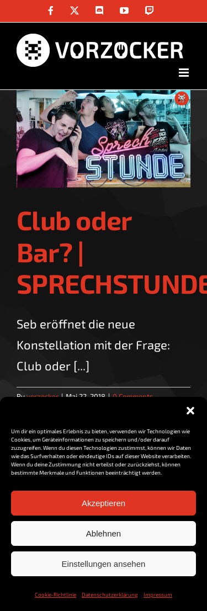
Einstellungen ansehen (104, 564)
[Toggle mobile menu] (184, 72)
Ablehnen (103, 533)
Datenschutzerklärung (110, 594)
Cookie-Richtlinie (55, 594)
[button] (190, 410)
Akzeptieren (103, 503)
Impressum (158, 594)
